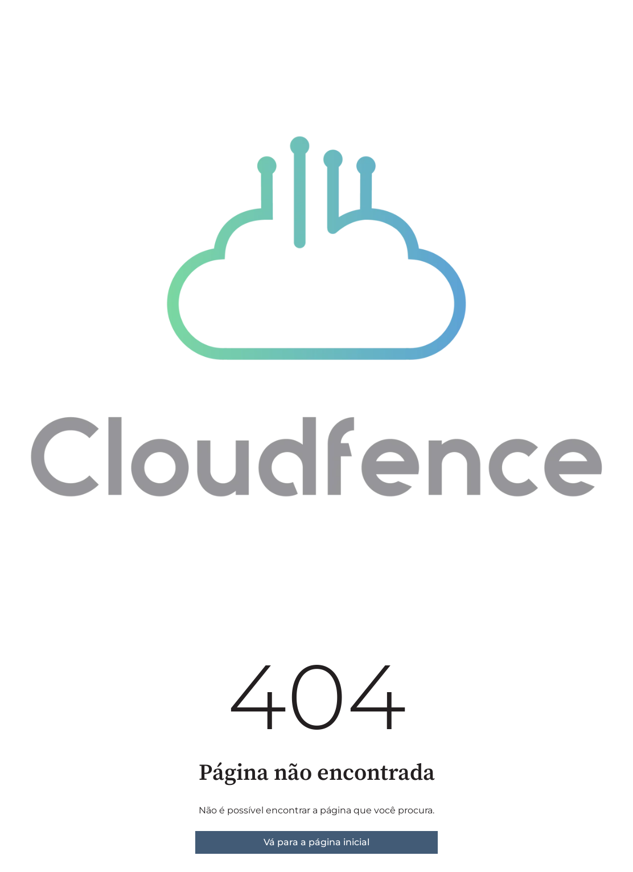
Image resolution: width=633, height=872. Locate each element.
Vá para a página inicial (316, 842)
